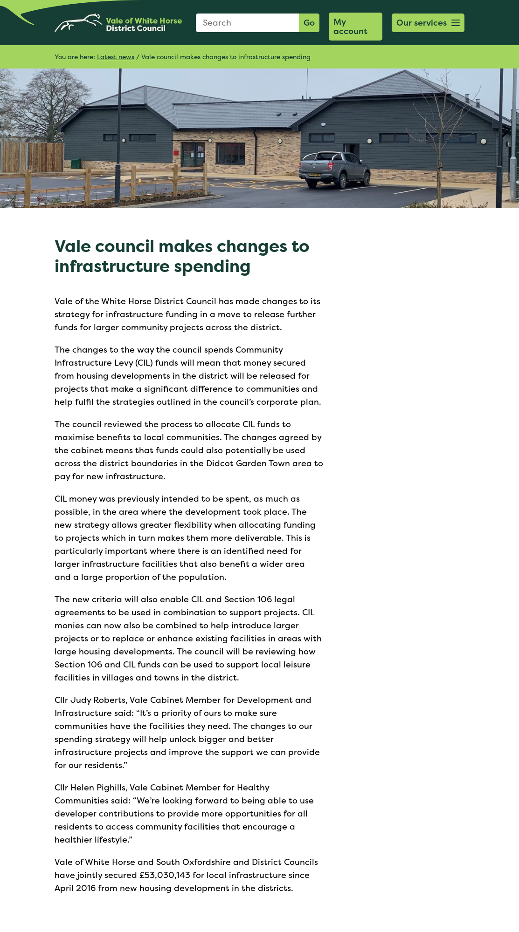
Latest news (115, 56)
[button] (428, 23)
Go (309, 22)
